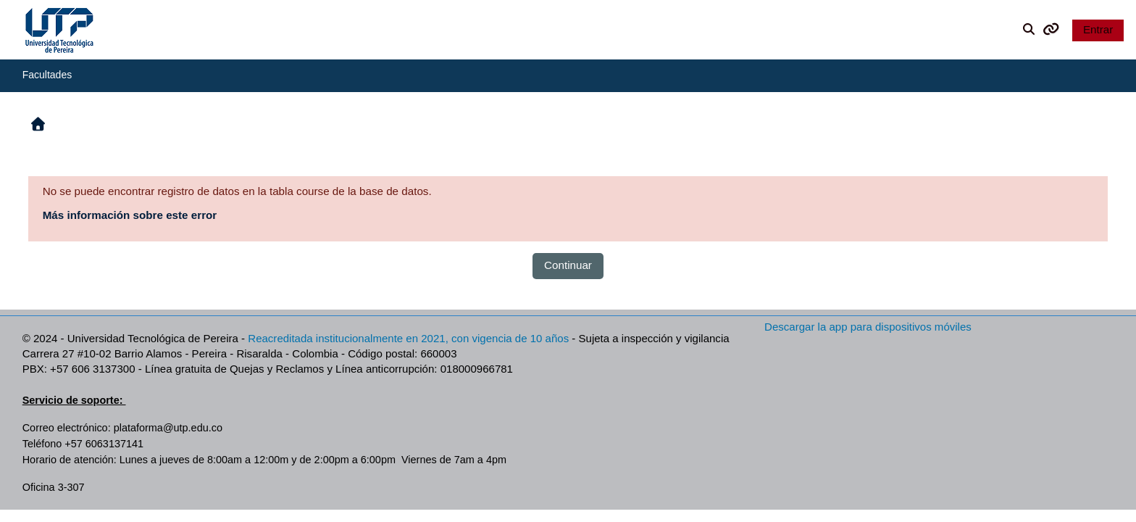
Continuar (568, 265)
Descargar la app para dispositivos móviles (868, 326)
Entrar (1098, 29)
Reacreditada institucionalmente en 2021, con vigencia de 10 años (408, 338)
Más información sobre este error (130, 215)
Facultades (47, 74)
